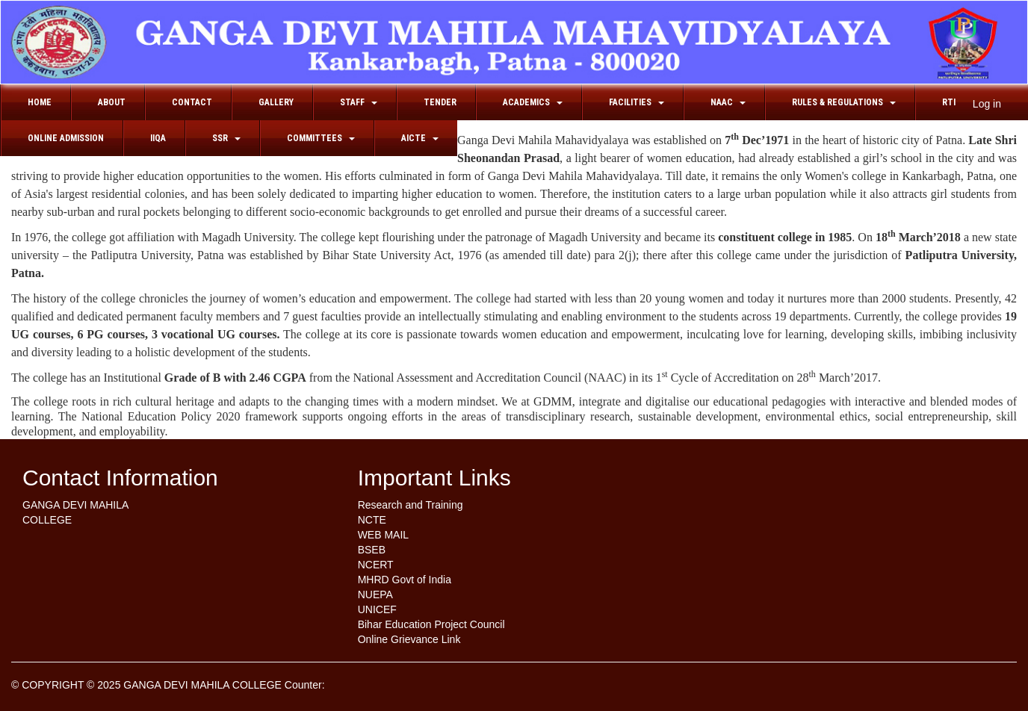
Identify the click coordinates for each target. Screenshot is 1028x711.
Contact (192, 102)
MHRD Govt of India (404, 580)
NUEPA (375, 594)
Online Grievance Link (409, 639)
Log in (987, 104)
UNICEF (377, 609)
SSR (226, 138)
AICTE (420, 138)
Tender (440, 102)
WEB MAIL (383, 535)
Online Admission (66, 138)
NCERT (376, 565)
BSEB (372, 550)
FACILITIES (636, 102)
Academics (533, 102)
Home (40, 102)
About (112, 102)
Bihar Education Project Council (431, 624)
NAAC (728, 102)
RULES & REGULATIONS (844, 102)
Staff (358, 102)
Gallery (276, 102)
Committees (321, 138)
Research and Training (410, 505)
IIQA (158, 138)
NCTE (372, 520)
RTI (949, 102)
